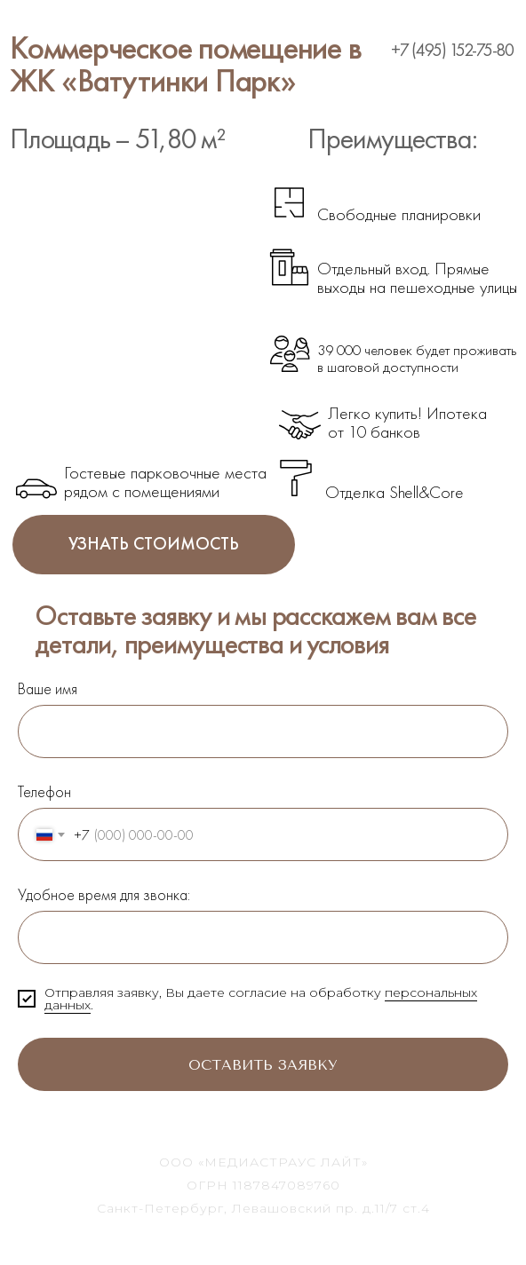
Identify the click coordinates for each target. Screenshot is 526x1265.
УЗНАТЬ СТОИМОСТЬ (153, 545)
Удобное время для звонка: (104, 894)
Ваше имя (47, 688)
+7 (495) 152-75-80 (452, 50)
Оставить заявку (178, 1064)
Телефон (44, 791)
